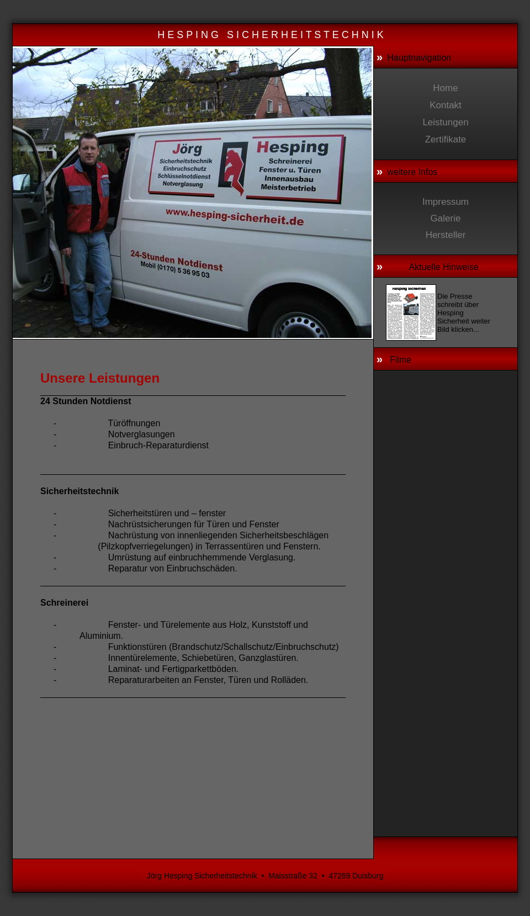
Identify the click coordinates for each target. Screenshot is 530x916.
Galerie (446, 218)
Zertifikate (446, 139)
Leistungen (445, 122)
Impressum (445, 202)
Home (445, 88)
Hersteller (446, 235)
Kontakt (446, 105)
